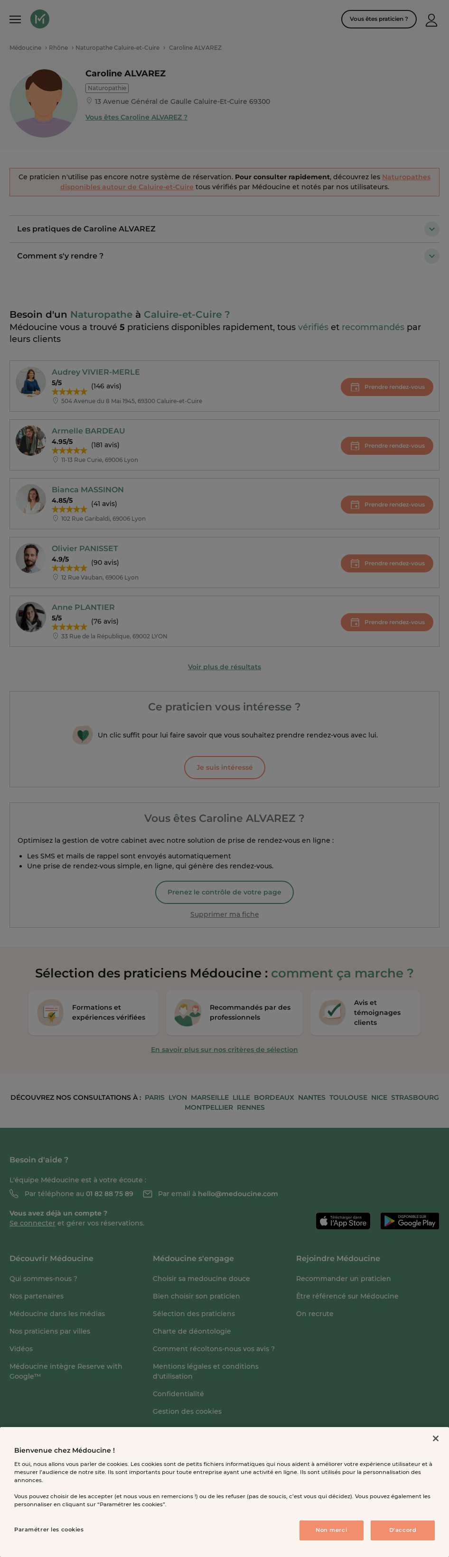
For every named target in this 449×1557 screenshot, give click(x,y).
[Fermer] (435, 1438)
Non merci (331, 1530)
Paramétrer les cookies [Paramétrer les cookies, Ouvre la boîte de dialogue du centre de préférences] (49, 1529)
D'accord (403, 1530)
